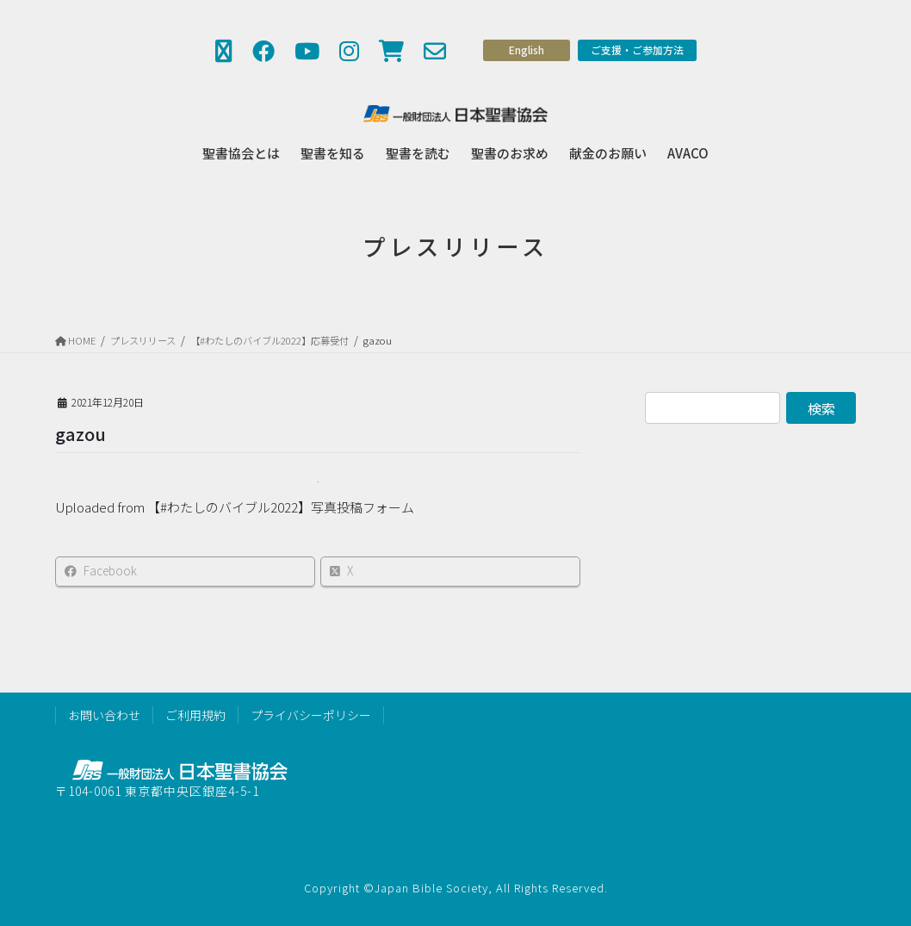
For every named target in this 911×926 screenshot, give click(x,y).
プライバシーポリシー (311, 715)
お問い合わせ (104, 715)
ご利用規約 (195, 715)
